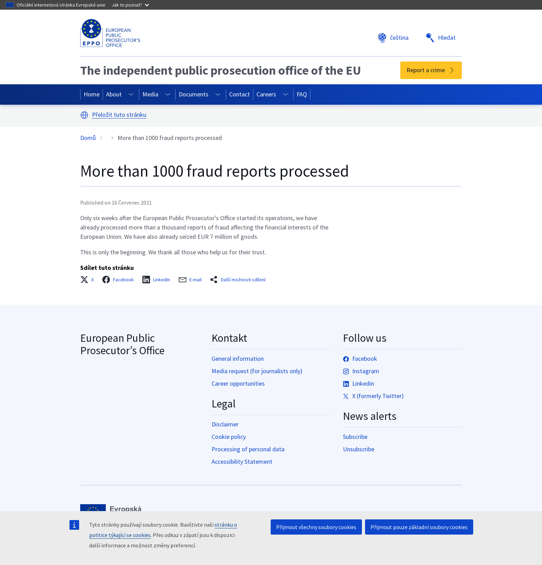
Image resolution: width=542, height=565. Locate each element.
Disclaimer (225, 424)
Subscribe (355, 437)
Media (150, 94)
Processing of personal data (248, 449)
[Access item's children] (131, 94)
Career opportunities (238, 383)
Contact (239, 94)
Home (92, 94)
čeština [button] (393, 38)
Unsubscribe (358, 449)
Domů (88, 138)
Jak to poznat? (130, 5)
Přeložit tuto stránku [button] (119, 115)
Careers (266, 94)
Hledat (441, 38)
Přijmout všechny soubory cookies (316, 527)
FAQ (302, 94)
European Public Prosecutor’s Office (122, 344)
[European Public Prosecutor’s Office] (110, 33)
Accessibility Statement (242, 461)
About (114, 94)
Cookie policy (229, 437)
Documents (193, 94)
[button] (84, 115)
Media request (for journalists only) (257, 371)
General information (238, 358)
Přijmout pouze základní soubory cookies (419, 527)
